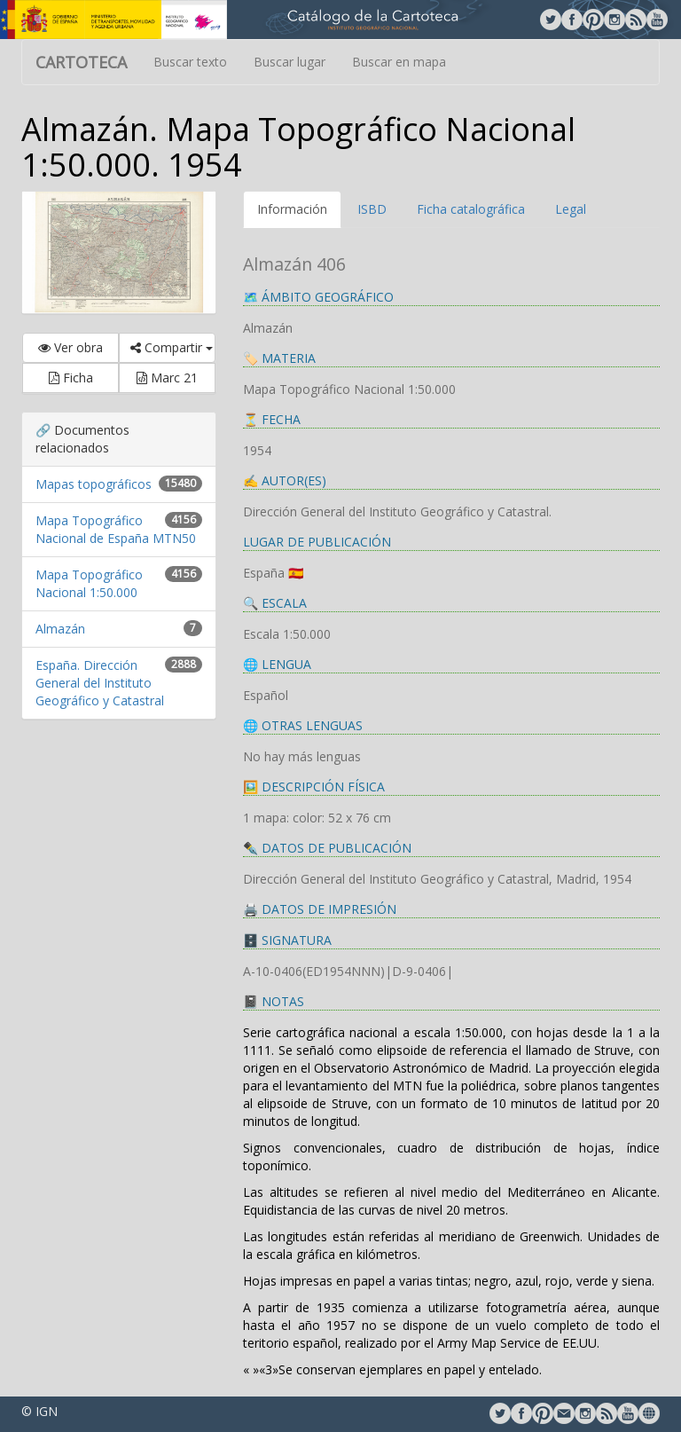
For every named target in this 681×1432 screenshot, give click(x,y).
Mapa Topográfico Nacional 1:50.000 (89, 583)
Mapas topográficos (93, 484)
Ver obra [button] (70, 347)
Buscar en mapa (399, 61)
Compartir (171, 347)
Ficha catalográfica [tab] (471, 209)
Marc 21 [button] (167, 377)
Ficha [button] (71, 377)
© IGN (39, 1411)
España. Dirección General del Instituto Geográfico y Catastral (99, 683)
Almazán (60, 628)
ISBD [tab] (372, 209)
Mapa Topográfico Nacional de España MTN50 (115, 529)
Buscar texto (190, 61)
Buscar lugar (289, 61)
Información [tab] (292, 209)
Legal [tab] (570, 209)
